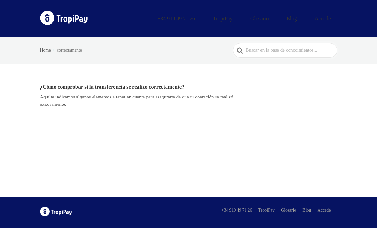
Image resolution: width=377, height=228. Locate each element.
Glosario (283, 17)
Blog (305, 17)
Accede (327, 17)
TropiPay (255, 17)
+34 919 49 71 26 (220, 17)
